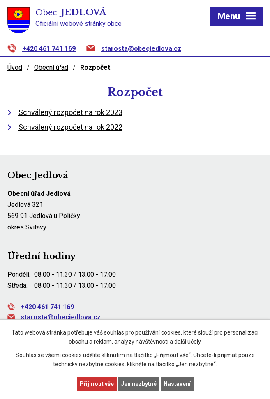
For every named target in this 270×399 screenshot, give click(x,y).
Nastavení (177, 384)
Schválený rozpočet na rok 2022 (70, 127)
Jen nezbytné (139, 384)
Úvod (14, 67)
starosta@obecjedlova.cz (141, 49)
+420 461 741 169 (49, 49)
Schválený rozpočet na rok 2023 (70, 112)
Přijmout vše (97, 384)
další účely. (188, 342)
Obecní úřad (51, 67)
